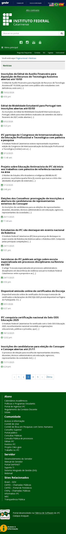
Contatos (37, 53)
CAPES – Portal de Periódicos (18, 487)
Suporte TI (9, 467)
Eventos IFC (10, 444)
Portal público (10, 432)
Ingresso (50, 53)
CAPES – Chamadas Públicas (17, 484)
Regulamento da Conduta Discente (20, 409)
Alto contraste (32, 10)
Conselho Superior (13, 429)
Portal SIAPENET (12, 464)
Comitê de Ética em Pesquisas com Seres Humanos (28, 426)
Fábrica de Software (44, 513)
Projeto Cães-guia (12, 447)
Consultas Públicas (13, 435)
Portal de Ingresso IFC (14, 406)
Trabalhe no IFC (11, 450)
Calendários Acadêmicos (15, 400)
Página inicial (21, 58)
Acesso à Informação (14, 421)
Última (49, 376)
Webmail (8, 473)
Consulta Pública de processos (18, 438)
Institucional (60, 53)
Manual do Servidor (13, 461)
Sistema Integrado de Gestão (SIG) (20, 470)
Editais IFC (9, 441)
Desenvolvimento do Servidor (18, 458)
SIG (44, 53)
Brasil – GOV (10, 482)
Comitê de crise (11, 424)
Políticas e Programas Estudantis (19, 403)
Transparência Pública (14, 499)
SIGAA (7, 412)
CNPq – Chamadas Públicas (17, 490)
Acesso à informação (36, 3)
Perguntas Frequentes (24, 53)
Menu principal (9, 47)
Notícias (32, 58)
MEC (6, 496)
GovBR (5, 3)
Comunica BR (20, 3)
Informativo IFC (11, 493)
